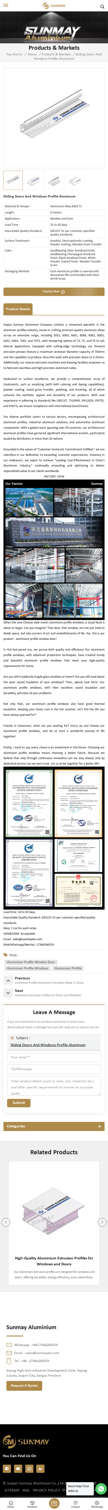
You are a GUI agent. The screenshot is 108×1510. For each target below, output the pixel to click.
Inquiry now (51, 291)
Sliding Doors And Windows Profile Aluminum (48, 1045)
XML (26, 1490)
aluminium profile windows (27, 968)
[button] (102, 1222)
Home (32, 54)
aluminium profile (68, 968)
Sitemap (12, 1490)
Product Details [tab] (18, 309)
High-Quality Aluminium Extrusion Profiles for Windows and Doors (54, 1261)
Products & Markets (56, 54)
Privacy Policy (46, 1490)
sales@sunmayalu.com (27, 939)
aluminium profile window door (31, 962)
